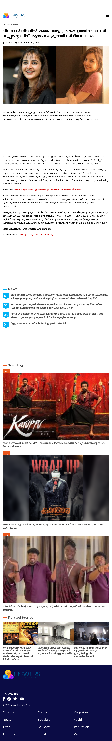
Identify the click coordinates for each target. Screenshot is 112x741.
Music (77, 734)
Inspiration (81, 727)
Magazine (80, 712)
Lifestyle (44, 734)
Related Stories (20, 617)
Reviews (44, 727)
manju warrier (35, 234)
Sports (43, 712)
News (12, 289)
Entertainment (10, 25)
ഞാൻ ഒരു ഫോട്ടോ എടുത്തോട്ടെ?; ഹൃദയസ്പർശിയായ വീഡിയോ (47, 190)
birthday (22, 234)
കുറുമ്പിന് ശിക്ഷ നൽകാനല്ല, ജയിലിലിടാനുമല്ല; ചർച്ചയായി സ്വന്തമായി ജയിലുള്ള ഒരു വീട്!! (55, 651)
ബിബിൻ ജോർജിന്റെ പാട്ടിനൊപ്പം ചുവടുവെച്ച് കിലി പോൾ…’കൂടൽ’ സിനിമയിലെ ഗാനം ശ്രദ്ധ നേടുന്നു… (54, 608)
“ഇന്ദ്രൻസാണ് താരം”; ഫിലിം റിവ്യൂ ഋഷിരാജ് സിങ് (38, 323)
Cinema (8, 712)
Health (78, 719)
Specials (44, 719)
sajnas (8, 42)
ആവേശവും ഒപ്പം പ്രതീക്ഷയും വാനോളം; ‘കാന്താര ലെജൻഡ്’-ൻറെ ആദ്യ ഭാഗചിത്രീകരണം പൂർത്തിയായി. (53, 526)
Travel (7, 727)
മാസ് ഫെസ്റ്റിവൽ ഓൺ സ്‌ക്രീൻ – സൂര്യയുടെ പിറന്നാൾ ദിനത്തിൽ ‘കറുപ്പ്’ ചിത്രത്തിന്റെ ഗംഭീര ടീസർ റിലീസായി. (54, 445)
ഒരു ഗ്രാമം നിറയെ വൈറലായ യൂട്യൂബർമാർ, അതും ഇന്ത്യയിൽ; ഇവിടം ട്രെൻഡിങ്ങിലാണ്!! (90, 652)
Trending (48, 234)
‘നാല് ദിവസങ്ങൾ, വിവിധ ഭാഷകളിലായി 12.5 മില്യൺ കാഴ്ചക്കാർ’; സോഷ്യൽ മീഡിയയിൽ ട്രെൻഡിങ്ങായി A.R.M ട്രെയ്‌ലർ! (18, 654)
